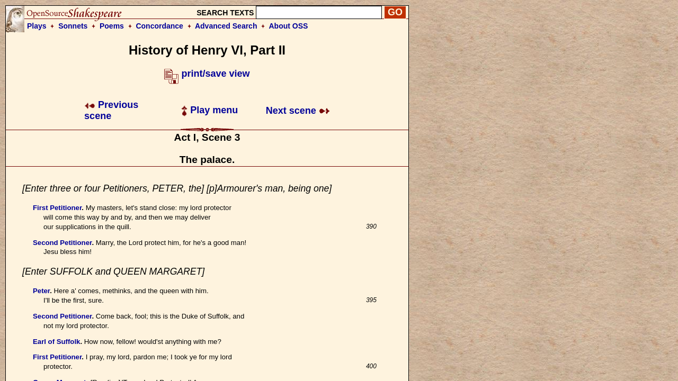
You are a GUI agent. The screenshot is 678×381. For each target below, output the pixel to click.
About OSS (288, 26)
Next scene (298, 110)
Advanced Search (226, 26)
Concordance (159, 26)
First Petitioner (57, 208)
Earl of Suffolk (56, 342)
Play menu (209, 110)
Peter (41, 291)
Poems (112, 26)
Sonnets (72, 26)
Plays (37, 26)
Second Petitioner (62, 243)
